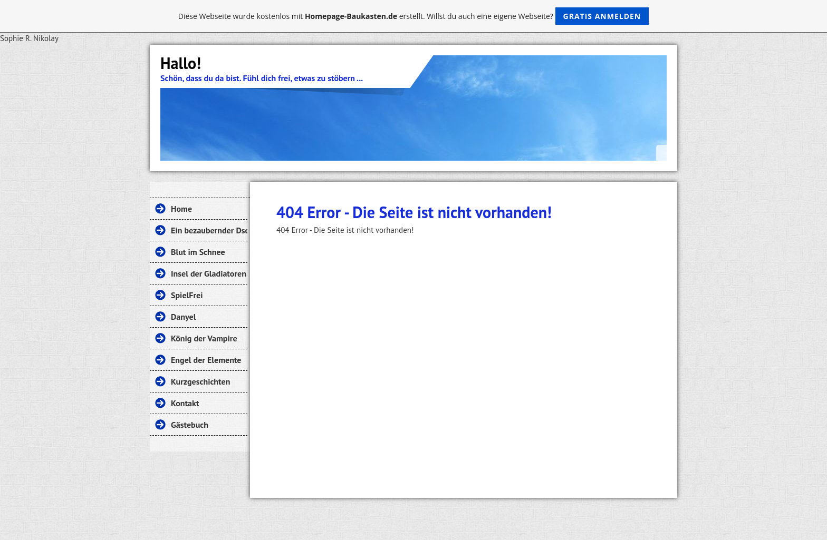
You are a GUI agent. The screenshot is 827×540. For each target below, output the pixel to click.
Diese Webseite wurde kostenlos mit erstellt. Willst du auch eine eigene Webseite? (413, 16)
